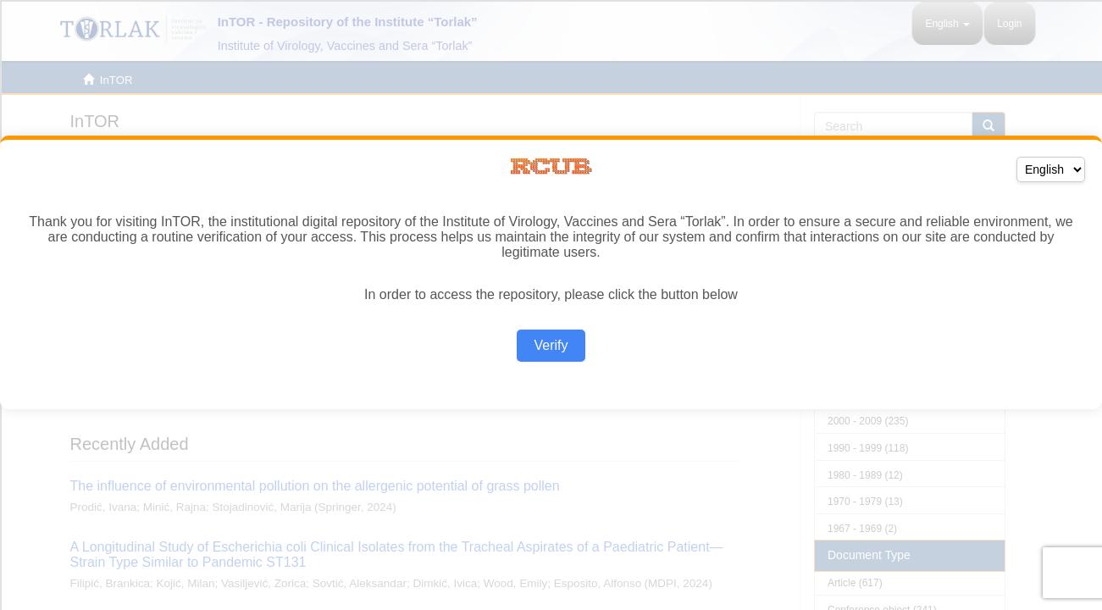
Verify (551, 345)
